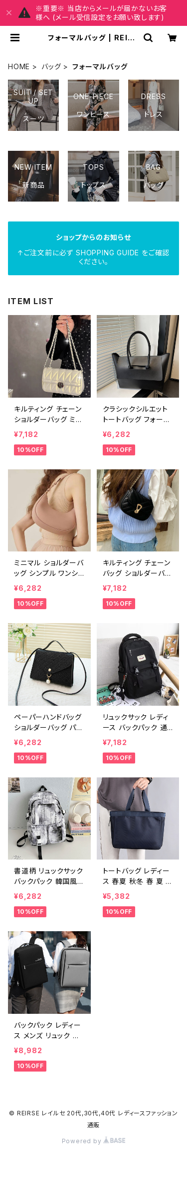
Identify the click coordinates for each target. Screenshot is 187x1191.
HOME (19, 66)
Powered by (94, 1141)
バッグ (51, 66)
